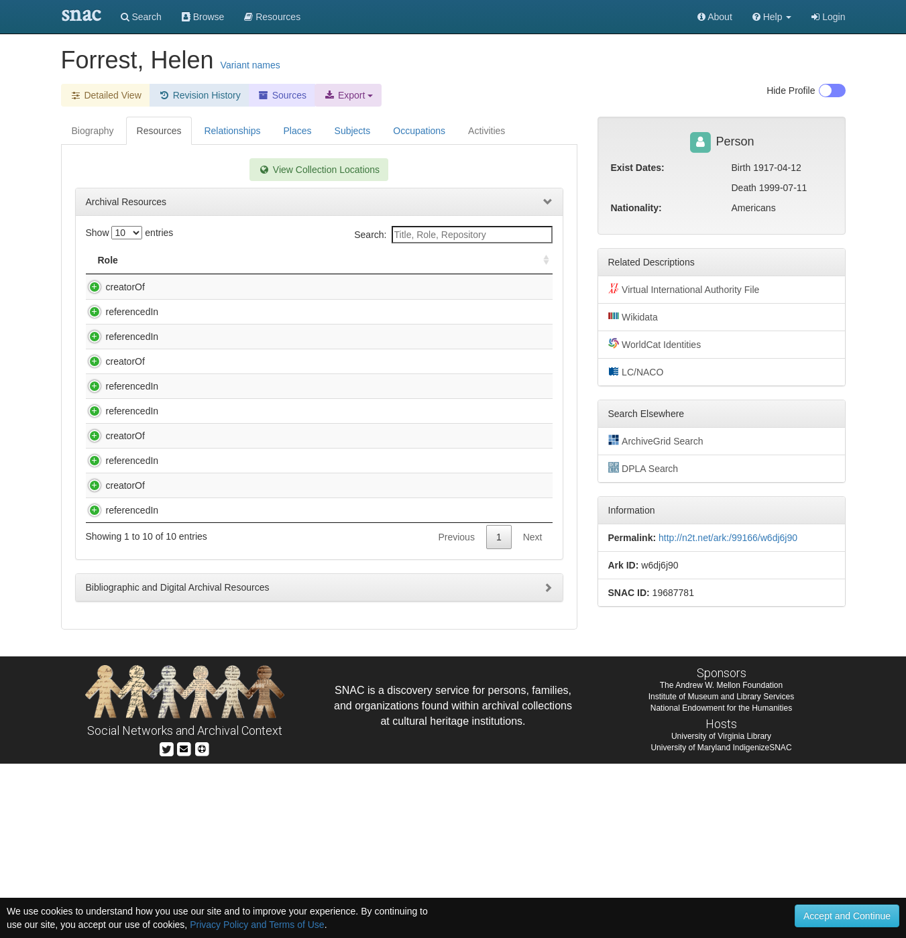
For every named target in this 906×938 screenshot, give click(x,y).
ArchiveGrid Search (655, 440)
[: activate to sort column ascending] (540, 260)
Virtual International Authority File (684, 289)
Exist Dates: (638, 167)
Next (533, 711)
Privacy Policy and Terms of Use (257, 924)
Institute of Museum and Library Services (721, 871)
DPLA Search (643, 468)
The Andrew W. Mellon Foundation (721, 859)
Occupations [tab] (419, 130)
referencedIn (119, 325)
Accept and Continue (847, 916)
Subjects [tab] (353, 130)
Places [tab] (298, 130)
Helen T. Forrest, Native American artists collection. (264, 543)
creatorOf (112, 287)
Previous (456, 711)
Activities (486, 130)
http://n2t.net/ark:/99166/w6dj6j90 (728, 537)
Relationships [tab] (232, 130)
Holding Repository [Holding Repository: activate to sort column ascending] (439, 260)
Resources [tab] (159, 130)
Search (141, 16)
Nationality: (636, 207)
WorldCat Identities (654, 344)
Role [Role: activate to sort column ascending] (108, 260)
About (714, 16)
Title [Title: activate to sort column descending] (173, 260)
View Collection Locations (319, 169)
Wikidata (633, 316)
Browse (203, 16)
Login (828, 16)
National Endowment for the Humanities (721, 882)
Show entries (130, 232)
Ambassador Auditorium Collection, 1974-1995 (255, 325)
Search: (453, 234)
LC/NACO (636, 371)
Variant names (250, 65)
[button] (772, 17)
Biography (93, 130)
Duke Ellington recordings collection (232, 505)
